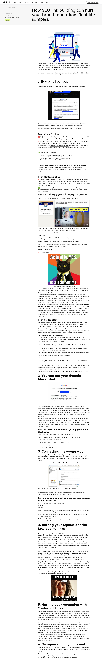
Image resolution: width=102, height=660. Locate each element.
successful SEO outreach (77, 310)
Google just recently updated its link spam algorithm (71, 551)
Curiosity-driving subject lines (59, 145)
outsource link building (78, 228)
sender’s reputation (53, 447)
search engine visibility (71, 638)
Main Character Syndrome (69, 288)
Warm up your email (45, 437)
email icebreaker (43, 191)
